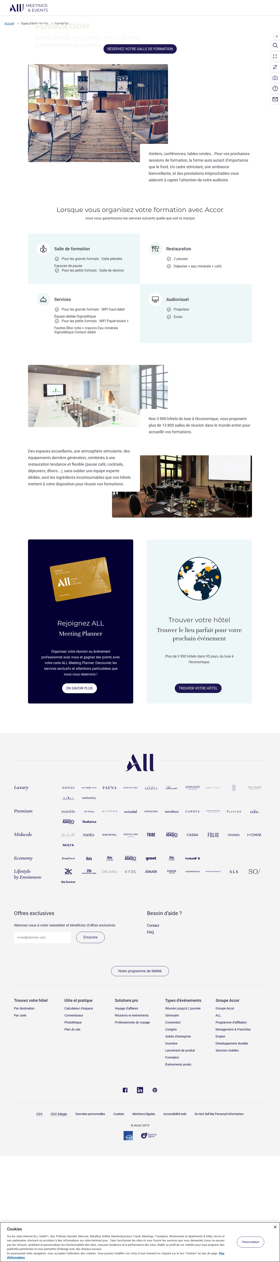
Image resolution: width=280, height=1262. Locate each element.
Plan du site (72, 1138)
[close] (276, 36)
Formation (172, 1166)
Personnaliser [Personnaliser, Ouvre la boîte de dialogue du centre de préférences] (250, 1242)
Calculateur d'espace (78, 1117)
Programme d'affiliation (231, 1131)
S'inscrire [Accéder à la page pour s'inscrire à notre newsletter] (90, 1046)
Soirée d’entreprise (178, 1145)
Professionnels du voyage (132, 1131)
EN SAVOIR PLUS (79, 797)
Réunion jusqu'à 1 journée (183, 1117)
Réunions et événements (132, 1124)
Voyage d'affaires (126, 1117)
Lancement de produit (180, 1159)
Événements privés (178, 1173)
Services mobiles (227, 1159)
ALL (218, 1124)
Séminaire (172, 1124)
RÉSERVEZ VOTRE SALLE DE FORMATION (140, 158)
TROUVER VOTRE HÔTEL (198, 797)
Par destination (24, 1117)
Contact (153, 1034)
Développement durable (232, 1152)
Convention (173, 1131)
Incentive (171, 1152)
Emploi (220, 1145)
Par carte (20, 1124)
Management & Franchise (233, 1138)
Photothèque (73, 1131)
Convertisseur (73, 1124)
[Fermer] (275, 1227)
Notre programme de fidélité (140, 1080)
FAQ (150, 1041)
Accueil (9, 23)
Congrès (171, 1138)
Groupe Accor (225, 1117)
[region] (140, 1242)
